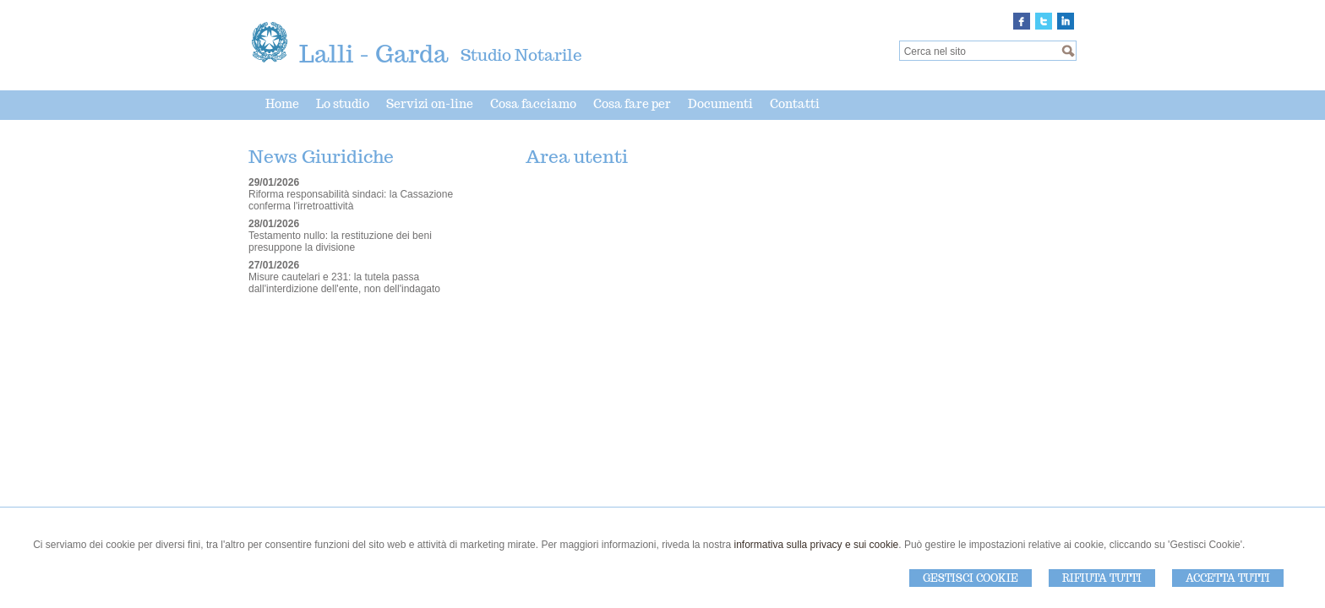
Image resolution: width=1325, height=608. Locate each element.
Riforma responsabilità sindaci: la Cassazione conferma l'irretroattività (350, 200)
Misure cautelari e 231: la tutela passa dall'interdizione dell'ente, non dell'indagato (344, 283)
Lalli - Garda (373, 53)
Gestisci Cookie (970, 578)
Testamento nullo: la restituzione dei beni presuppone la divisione (340, 241)
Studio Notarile (521, 55)
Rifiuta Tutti (1102, 578)
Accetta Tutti (1228, 578)
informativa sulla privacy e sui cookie (816, 545)
